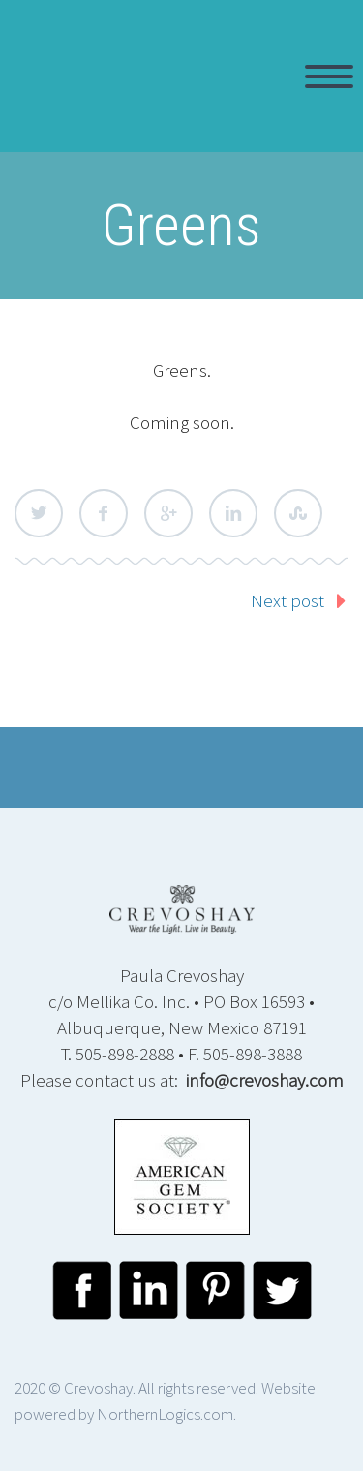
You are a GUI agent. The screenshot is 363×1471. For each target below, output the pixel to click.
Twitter (39, 513)
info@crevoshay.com (265, 1079)
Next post (287, 600)
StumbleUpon (298, 513)
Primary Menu (329, 76)
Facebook (103, 513)
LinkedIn (233, 513)
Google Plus (168, 513)
